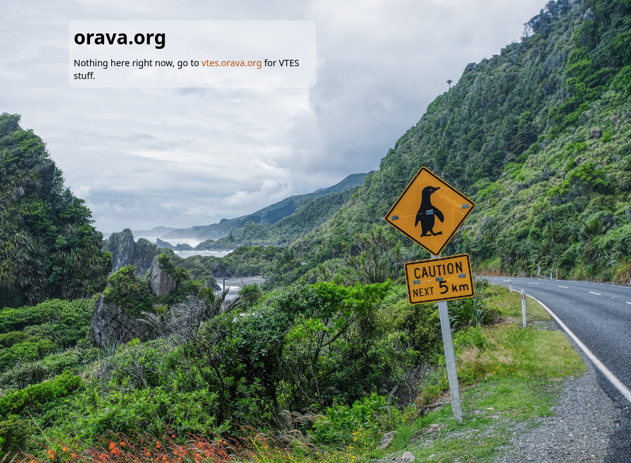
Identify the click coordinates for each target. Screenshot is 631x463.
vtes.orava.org (231, 63)
